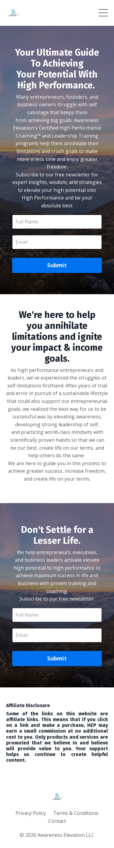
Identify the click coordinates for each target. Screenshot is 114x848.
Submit (57, 265)
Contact (57, 821)
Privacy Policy (31, 813)
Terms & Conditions (75, 813)
